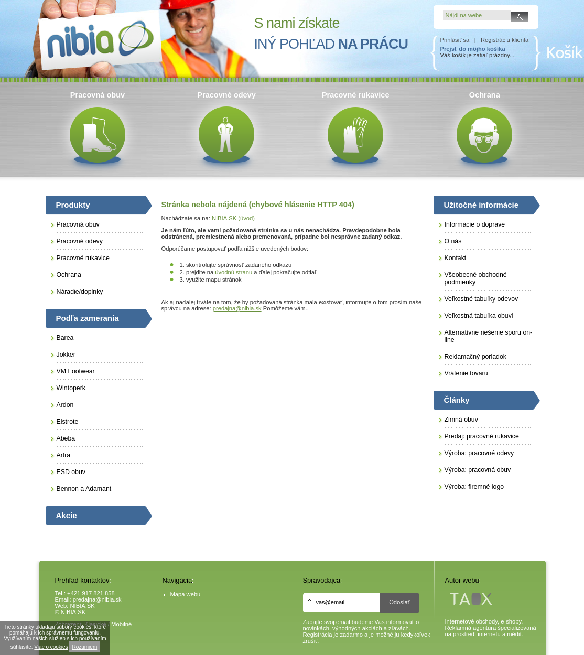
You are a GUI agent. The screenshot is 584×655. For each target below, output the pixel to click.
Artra (64, 455)
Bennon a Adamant (84, 488)
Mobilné (121, 624)
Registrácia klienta (504, 40)
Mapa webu (185, 594)
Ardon (65, 405)
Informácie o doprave (475, 224)
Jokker (66, 354)
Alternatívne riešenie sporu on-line (489, 336)
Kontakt (456, 258)
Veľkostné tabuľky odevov (481, 299)
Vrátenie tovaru (466, 373)
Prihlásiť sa (455, 40)
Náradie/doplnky (80, 291)
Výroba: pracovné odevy (479, 453)
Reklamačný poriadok (475, 356)
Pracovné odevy (80, 241)
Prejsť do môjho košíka (472, 49)
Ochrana (69, 274)
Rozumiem (84, 647)
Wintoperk (71, 388)
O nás (453, 241)
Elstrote (68, 421)
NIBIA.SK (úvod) (233, 218)
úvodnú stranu (233, 272)
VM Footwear (76, 371)
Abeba (66, 438)
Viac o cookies (51, 647)
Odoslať (399, 602)
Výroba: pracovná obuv (478, 470)
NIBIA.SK (82, 606)
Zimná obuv (461, 419)
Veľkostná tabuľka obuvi (479, 315)
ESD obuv (71, 472)
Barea (65, 337)
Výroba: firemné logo (474, 486)
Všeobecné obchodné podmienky (476, 278)
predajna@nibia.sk (237, 308)
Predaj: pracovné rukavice (482, 436)
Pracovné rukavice (83, 258)
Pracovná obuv (78, 224)
